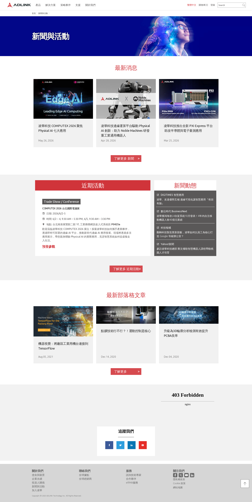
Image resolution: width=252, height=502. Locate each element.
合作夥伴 (131, 478)
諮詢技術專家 (133, 474)
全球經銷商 (85, 478)
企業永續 (37, 478)
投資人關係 (38, 482)
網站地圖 (178, 487)
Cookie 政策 (179, 483)
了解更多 (120, 371)
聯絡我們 (84, 470)
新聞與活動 (43, 13)
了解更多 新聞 (124, 158)
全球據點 (84, 474)
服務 (129, 470)
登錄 (213, 5)
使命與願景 (38, 474)
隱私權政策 (179, 479)
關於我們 (37, 470)
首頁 (34, 13)
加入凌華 (37, 490)
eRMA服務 (132, 482)
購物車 (203, 5)
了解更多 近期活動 (126, 269)
